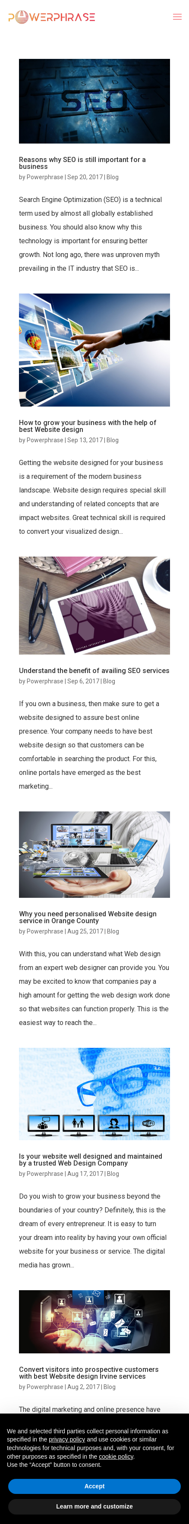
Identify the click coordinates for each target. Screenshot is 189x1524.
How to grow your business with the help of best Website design (88, 426)
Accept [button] (95, 1486)
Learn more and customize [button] (94, 1506)
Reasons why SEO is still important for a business (82, 163)
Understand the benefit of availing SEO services (94, 671)
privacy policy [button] (67, 1439)
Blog (113, 177)
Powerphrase (45, 177)
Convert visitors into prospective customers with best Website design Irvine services (89, 1372)
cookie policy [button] (116, 1456)
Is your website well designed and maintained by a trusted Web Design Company (90, 1159)
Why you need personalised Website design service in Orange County (88, 917)
